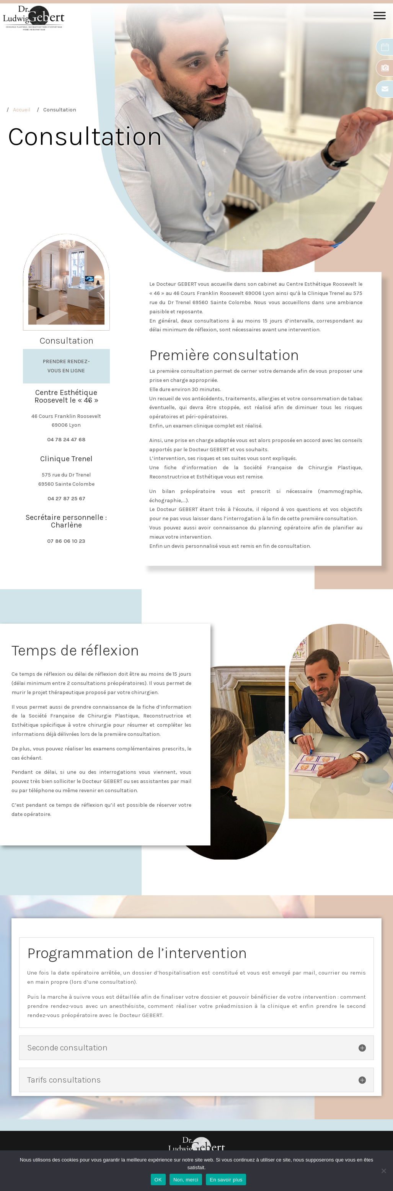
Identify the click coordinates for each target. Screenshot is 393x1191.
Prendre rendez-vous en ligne (66, 366)
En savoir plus (226, 1180)
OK (158, 1180)
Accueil (21, 109)
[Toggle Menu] (379, 18)
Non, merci (185, 1180)
